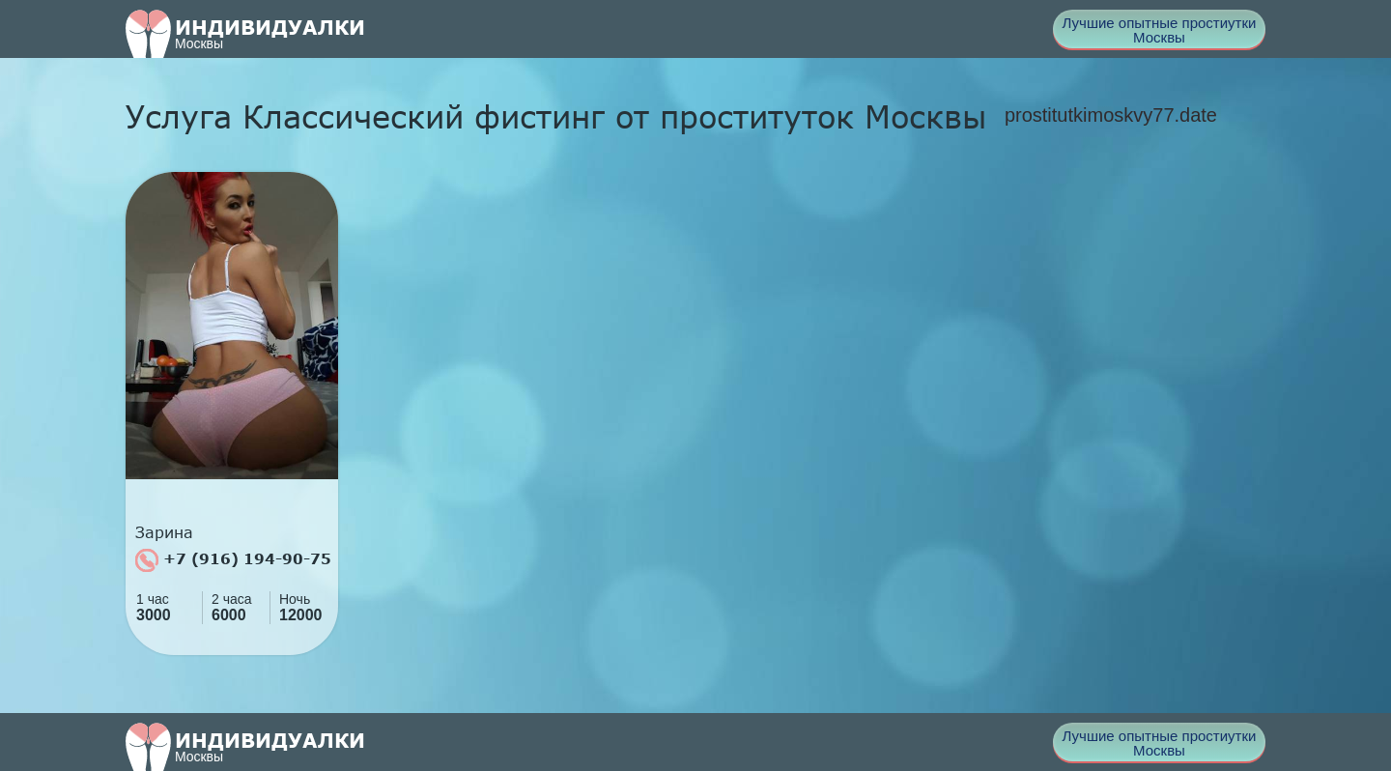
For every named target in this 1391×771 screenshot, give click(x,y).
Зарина (164, 532)
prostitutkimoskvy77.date (1110, 115)
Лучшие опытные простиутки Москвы (1160, 29)
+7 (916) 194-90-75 (233, 560)
